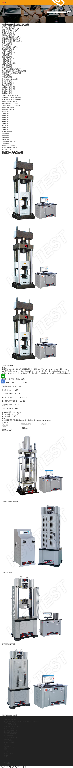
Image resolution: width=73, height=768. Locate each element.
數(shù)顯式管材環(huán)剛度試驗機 (14, 71)
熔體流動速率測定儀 (8, 141)
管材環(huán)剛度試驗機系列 (11, 69)
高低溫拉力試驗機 (8, 33)
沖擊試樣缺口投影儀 (8, 63)
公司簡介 (7, 751)
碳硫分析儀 (5, 139)
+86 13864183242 (10, 724)
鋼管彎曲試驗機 (7, 91)
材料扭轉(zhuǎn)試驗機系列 (11, 97)
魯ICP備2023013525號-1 (12, 726)
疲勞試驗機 (5, 137)
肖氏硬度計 (5, 129)
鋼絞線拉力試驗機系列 (9, 101)
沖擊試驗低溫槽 (7, 61)
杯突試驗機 (5, 143)
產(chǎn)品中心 (9, 747)
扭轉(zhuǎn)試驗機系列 (10, 95)
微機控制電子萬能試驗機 (10, 31)
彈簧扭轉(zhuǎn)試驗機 (10, 79)
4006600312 (51, 9)
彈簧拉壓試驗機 (7, 77)
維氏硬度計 (5, 123)
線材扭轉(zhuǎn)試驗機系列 (11, 99)
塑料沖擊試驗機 (7, 65)
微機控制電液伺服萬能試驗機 (12, 41)
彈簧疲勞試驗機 (7, 81)
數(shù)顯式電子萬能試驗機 (11, 29)
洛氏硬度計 (5, 113)
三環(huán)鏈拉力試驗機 (10, 501)
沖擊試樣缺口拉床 (8, 59)
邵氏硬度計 (5, 119)
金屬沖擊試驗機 (7, 57)
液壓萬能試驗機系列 (8, 35)
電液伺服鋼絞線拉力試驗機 (15, 24)
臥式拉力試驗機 (7, 43)
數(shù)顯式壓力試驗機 (9, 47)
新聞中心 (7, 756)
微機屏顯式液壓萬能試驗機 (11, 39)
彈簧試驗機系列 (7, 75)
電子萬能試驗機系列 (8, 27)
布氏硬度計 (5, 115)
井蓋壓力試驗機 (7, 51)
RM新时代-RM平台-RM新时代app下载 (13, 767)
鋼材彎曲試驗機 (7, 93)
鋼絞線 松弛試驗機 (8, 107)
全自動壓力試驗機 (8, 49)
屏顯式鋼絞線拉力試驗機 (10, 103)
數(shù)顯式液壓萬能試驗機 (11, 37)
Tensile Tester (16, 763)
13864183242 (52, 10)
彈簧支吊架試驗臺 (8, 83)
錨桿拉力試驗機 (12, 416)
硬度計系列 (5, 111)
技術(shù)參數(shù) (8, 365)
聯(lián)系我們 (8, 753)
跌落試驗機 (5, 133)
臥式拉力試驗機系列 (8, 53)
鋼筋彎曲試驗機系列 (8, 89)
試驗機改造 (5, 135)
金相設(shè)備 (6, 149)
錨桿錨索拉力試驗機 (8, 145)
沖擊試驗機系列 (7, 55)
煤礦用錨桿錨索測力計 (9, 715)
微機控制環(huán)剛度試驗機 (11, 73)
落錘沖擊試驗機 (7, 67)
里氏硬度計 (5, 117)
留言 (3, 367)
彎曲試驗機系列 (7, 85)
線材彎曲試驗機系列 (8, 87)
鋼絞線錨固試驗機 (8, 109)
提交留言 (25, 428)
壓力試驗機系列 (7, 45)
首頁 (5, 744)
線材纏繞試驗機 (7, 131)
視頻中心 (7, 749)
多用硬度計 (5, 125)
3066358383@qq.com (43, 420)
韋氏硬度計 (5, 127)
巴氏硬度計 (5, 121)
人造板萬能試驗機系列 (9, 147)
